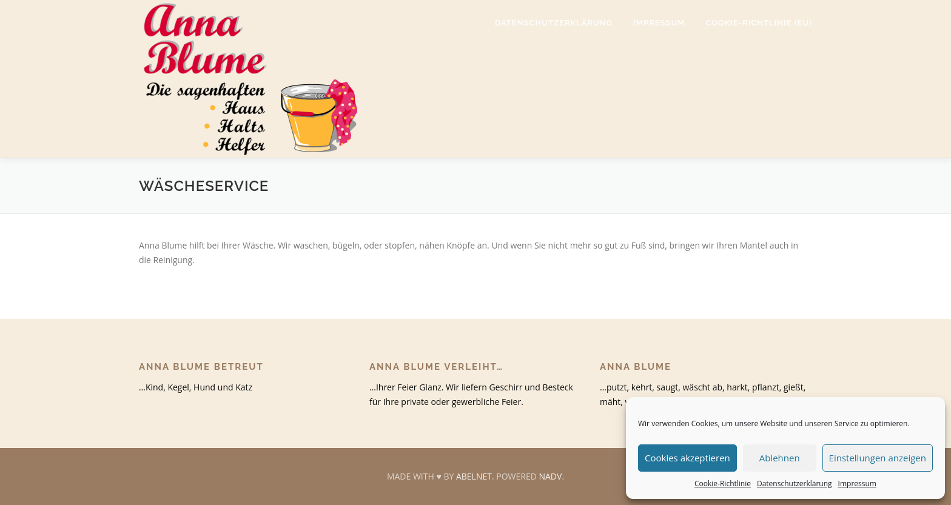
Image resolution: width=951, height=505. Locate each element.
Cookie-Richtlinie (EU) (759, 22)
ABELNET (474, 476)
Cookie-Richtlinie (722, 483)
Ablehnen (779, 458)
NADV (550, 476)
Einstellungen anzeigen (877, 458)
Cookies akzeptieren (687, 458)
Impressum (857, 483)
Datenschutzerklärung (794, 483)
